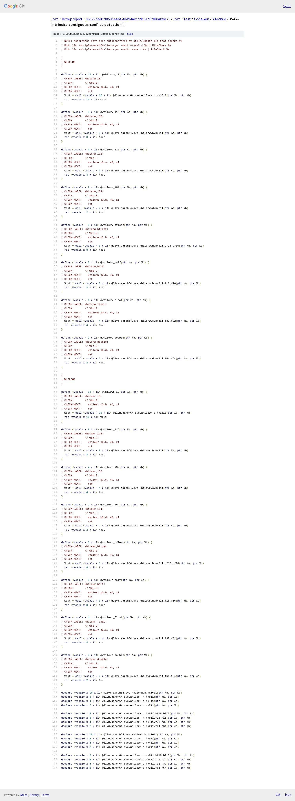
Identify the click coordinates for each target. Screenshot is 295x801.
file (130, 34)
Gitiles (23, 795)
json (287, 795)
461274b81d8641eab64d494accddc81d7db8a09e (126, 19)
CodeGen (201, 19)
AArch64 (219, 19)
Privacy (34, 795)
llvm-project (72, 19)
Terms (45, 795)
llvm (54, 19)
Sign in (287, 6)
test (187, 19)
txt (278, 795)
